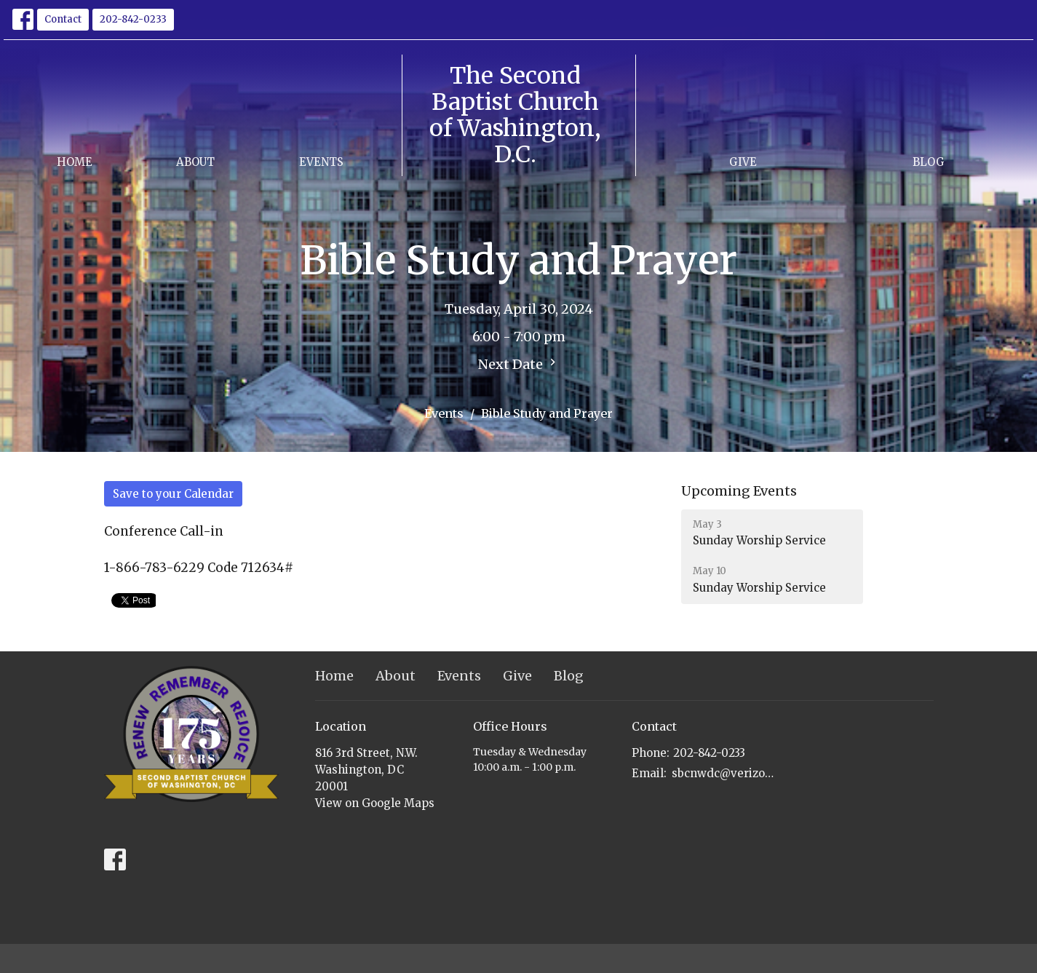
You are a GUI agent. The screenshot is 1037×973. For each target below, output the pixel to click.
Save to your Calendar (173, 494)
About (195, 162)
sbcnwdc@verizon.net (724, 773)
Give (743, 162)
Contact (63, 19)
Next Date (519, 364)
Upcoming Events (739, 490)
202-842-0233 (133, 19)
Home (74, 162)
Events (321, 162)
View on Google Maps (374, 803)
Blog (929, 162)
